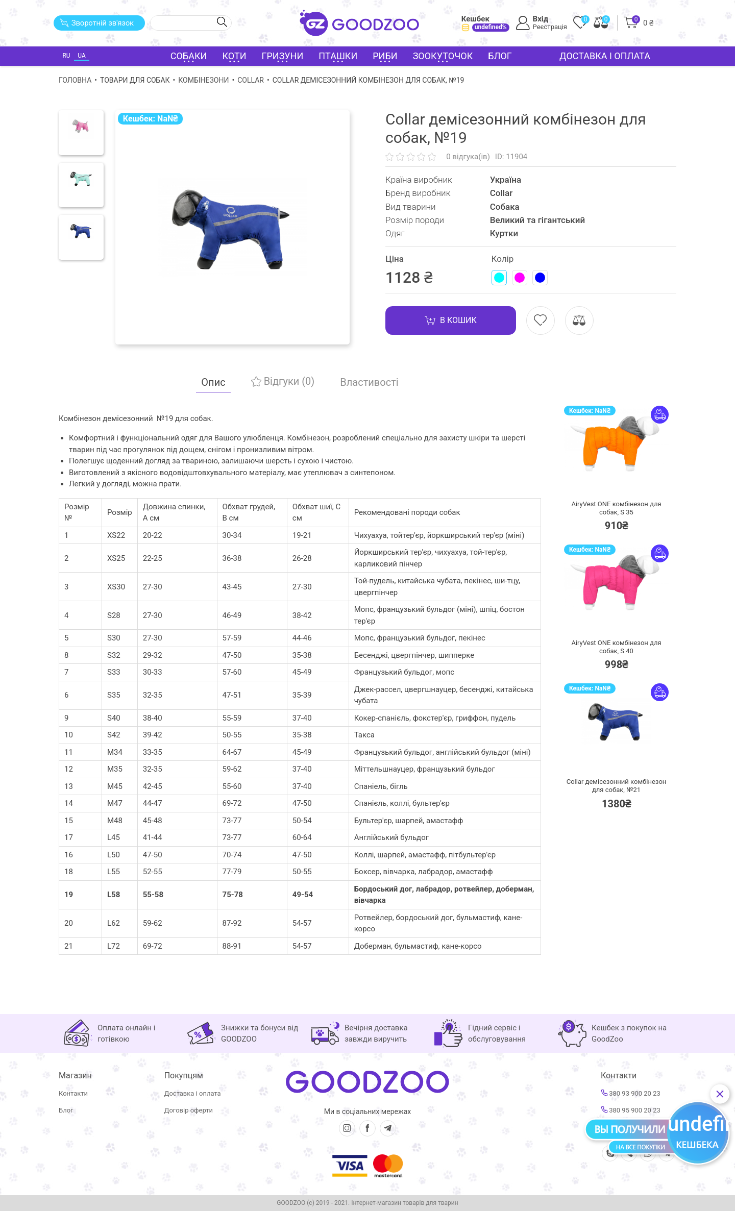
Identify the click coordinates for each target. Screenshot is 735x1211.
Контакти (73, 1093)
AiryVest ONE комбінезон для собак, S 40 (616, 647)
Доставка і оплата (604, 56)
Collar (250, 80)
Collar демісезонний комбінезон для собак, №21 (617, 786)
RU (66, 55)
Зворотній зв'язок (97, 23)
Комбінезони (203, 80)
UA (81, 55)
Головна (75, 80)
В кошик (451, 320)
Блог (500, 56)
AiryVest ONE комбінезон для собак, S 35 (616, 508)
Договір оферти (188, 1110)
